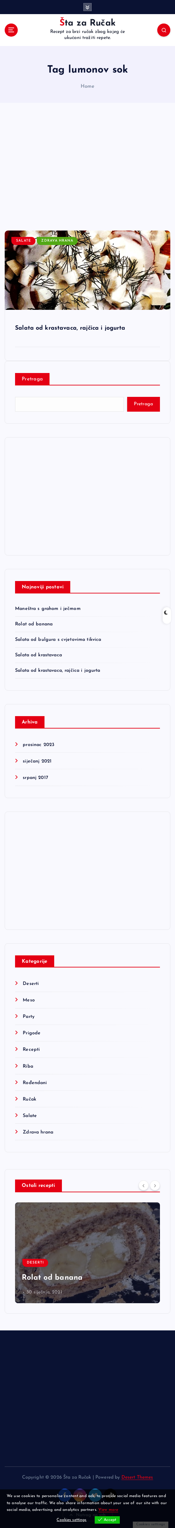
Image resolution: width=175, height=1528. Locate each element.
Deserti (31, 983)
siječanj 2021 (37, 761)
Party (28, 1016)
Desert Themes (137, 1477)
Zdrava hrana (57, 241)
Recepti (31, 1049)
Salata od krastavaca (38, 655)
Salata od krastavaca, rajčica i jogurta (70, 328)
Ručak (29, 1099)
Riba (28, 1066)
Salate (23, 241)
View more (108, 1510)
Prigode (31, 1033)
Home (88, 86)
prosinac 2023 (38, 744)
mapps (29, 1292)
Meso (29, 1000)
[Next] (155, 1185)
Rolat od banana (34, 624)
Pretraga (32, 379)
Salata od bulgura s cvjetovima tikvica (58, 639)
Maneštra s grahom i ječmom (48, 608)
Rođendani (35, 1082)
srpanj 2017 (35, 777)
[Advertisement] (87, 167)
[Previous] (144, 1185)
